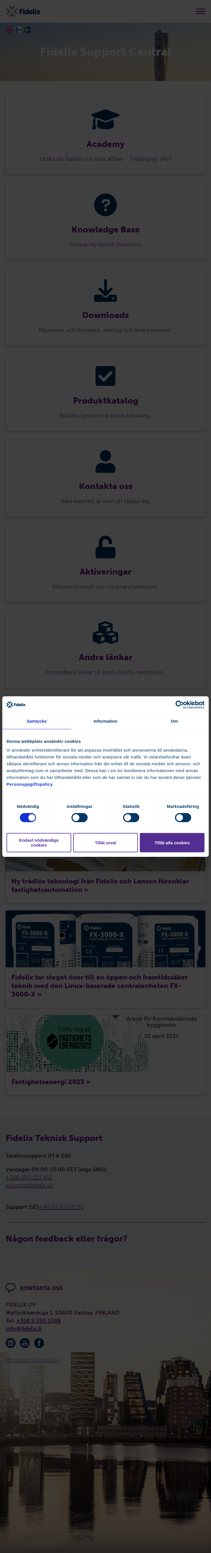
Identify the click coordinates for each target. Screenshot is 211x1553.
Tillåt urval (105, 842)
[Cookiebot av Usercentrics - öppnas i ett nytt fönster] (179, 704)
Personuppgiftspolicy (30, 784)
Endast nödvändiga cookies (38, 842)
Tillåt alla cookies (172, 842)
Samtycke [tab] (37, 721)
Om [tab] (174, 721)
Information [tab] (105, 721)
